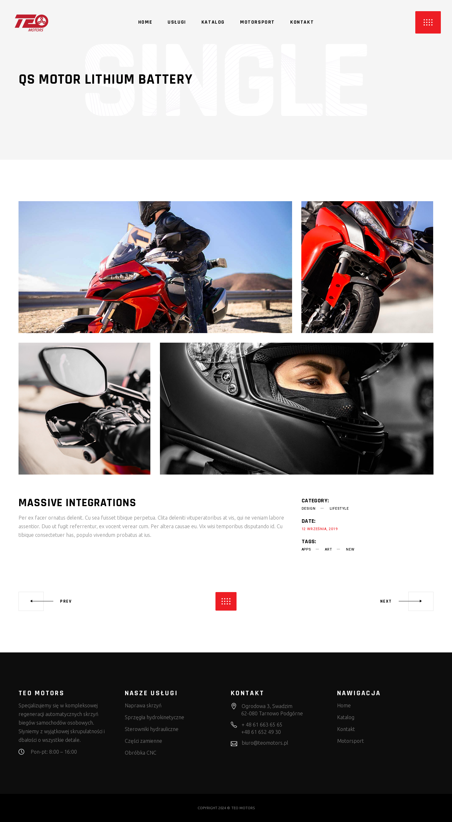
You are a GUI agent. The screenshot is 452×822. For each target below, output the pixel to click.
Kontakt (346, 729)
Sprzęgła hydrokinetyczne (154, 717)
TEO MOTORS (243, 808)
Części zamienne (143, 741)
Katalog (345, 717)
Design (309, 508)
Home (344, 705)
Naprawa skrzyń (143, 705)
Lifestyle (339, 508)
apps (306, 549)
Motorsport (350, 741)
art (328, 549)
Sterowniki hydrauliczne (151, 729)
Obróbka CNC (140, 753)
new (350, 549)
